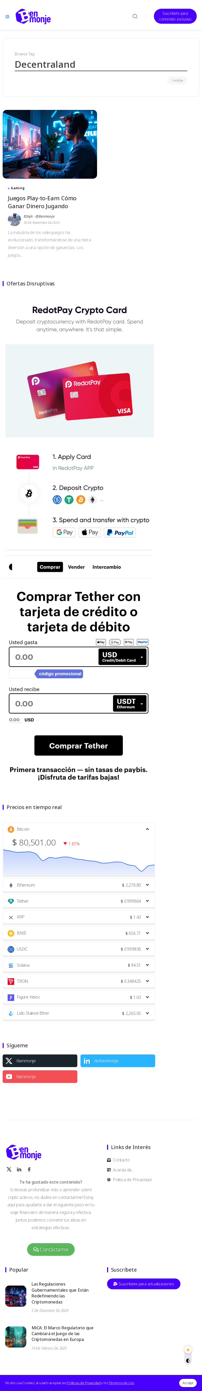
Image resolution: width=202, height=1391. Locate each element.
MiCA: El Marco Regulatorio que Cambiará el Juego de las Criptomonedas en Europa (63, 1334)
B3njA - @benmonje (39, 216)
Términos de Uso (121, 1382)
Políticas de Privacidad (83, 1382)
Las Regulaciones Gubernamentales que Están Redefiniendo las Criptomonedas (60, 1293)
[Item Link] (50, 144)
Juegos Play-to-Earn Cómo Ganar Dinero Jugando (42, 202)
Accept (188, 1382)
